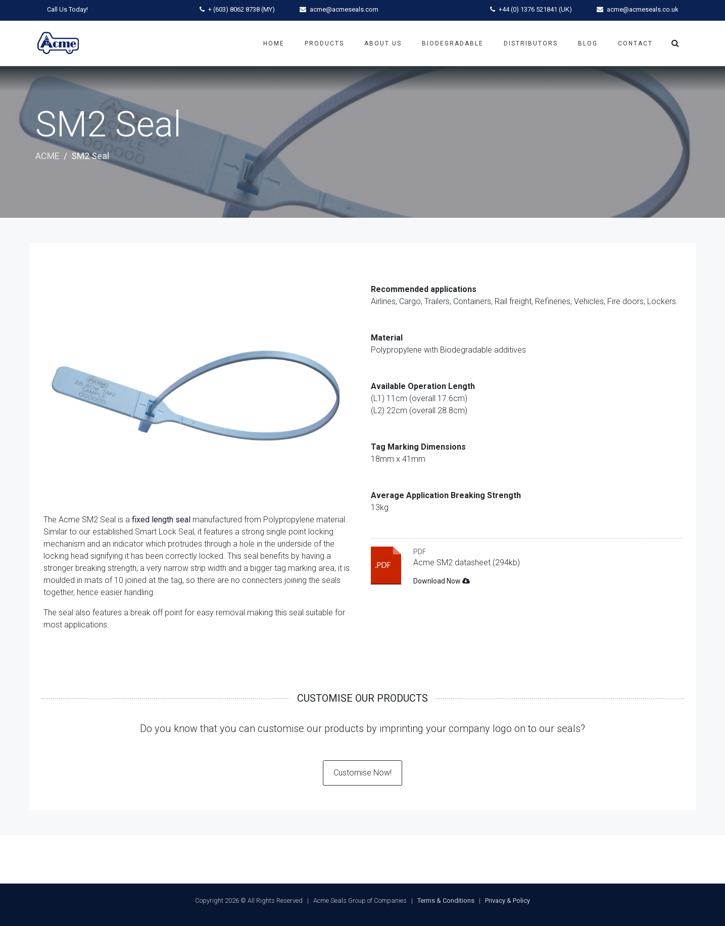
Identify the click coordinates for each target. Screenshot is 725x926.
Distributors (531, 43)
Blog (588, 43)
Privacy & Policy (507, 900)
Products (324, 43)
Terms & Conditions (445, 900)
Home (273, 43)
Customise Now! (362, 772)
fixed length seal (161, 519)
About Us (383, 43)
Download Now (441, 581)
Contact (635, 43)
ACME (47, 156)
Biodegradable (453, 43)
